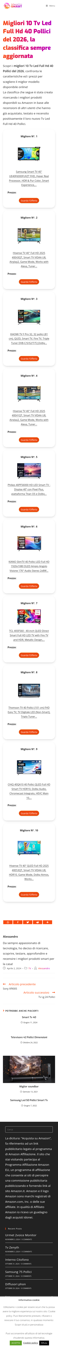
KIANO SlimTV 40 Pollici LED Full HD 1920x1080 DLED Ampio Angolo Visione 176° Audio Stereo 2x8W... (29, 566)
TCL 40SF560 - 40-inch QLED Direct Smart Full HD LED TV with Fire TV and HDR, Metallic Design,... (29, 635)
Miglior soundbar (29, 1086)
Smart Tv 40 (29, 1017)
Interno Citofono (17, 1260)
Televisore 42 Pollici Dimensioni (29, 1037)
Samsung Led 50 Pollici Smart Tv (29, 1100)
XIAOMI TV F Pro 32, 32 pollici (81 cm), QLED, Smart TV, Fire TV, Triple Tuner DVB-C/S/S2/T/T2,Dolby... (29, 339)
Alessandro (10, 937)
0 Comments (27, 1239)
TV (29, 968)
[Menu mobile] (50, 5)
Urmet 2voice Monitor (21, 1235)
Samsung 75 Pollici (18, 1272)
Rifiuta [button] (44, 1343)
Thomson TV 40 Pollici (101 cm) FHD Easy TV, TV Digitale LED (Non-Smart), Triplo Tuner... (29, 712)
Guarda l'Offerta (29, 200)
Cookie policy (30, 1342)
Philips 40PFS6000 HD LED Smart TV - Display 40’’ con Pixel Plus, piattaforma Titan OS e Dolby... (29, 489)
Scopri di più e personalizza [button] (29, 1324)
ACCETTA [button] (16, 1343)
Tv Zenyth (12, 1247)
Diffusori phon (15, 1284)
